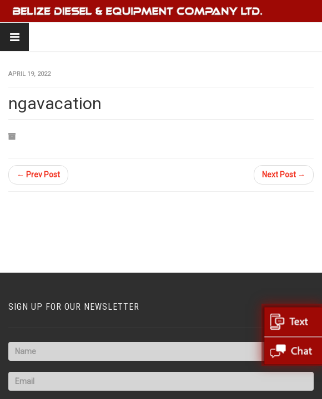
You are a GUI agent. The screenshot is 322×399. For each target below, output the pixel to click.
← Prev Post (38, 174)
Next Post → (283, 174)
